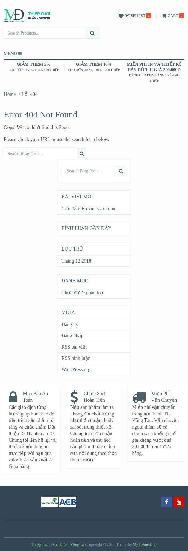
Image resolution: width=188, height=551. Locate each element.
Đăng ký (69, 324)
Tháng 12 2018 (76, 261)
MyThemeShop (145, 545)
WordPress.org (75, 369)
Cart (169, 16)
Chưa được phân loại (83, 292)
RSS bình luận (75, 358)
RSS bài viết (74, 347)
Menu (10, 53)
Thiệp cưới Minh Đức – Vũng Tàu (58, 545)
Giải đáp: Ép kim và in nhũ (88, 208)
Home (10, 94)
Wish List (131, 16)
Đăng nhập (72, 335)
